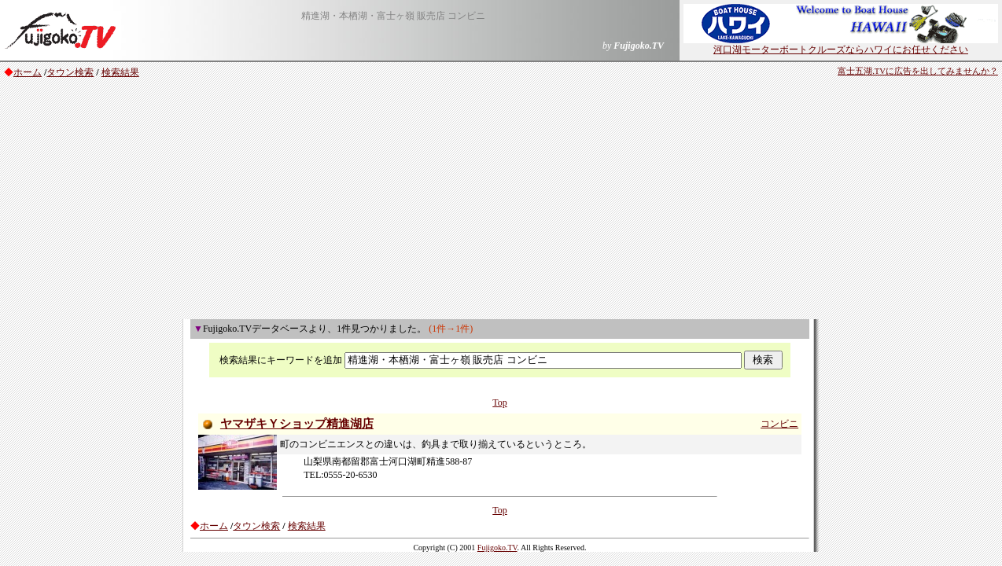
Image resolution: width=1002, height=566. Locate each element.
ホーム (27, 72)
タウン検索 (70, 72)
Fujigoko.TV (497, 547)
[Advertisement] (501, 201)
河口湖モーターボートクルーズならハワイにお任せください (840, 45)
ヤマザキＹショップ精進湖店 (297, 423)
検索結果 (120, 72)
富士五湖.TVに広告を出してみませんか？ (918, 71)
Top (499, 402)
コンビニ (779, 423)
